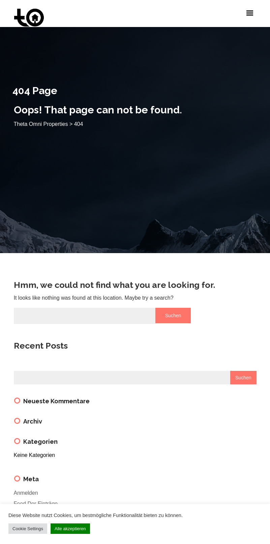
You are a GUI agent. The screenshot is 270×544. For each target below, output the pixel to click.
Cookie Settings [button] (27, 528)
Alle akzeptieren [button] (70, 528)
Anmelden (26, 493)
